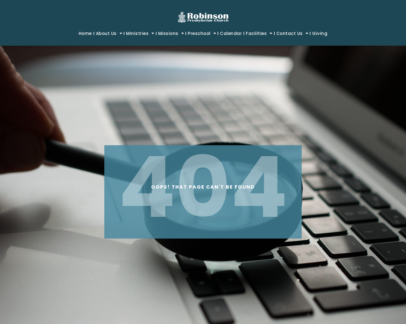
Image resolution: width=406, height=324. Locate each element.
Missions (171, 33)
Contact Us (292, 33)
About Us (109, 33)
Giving (319, 33)
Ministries (140, 33)
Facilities (259, 33)
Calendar (231, 33)
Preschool (202, 33)
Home (85, 33)
